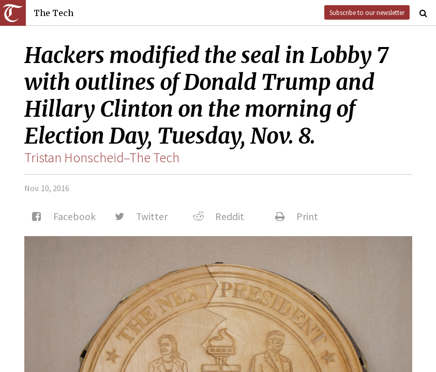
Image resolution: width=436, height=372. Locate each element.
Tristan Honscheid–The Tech (101, 157)
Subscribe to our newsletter (366, 12)
